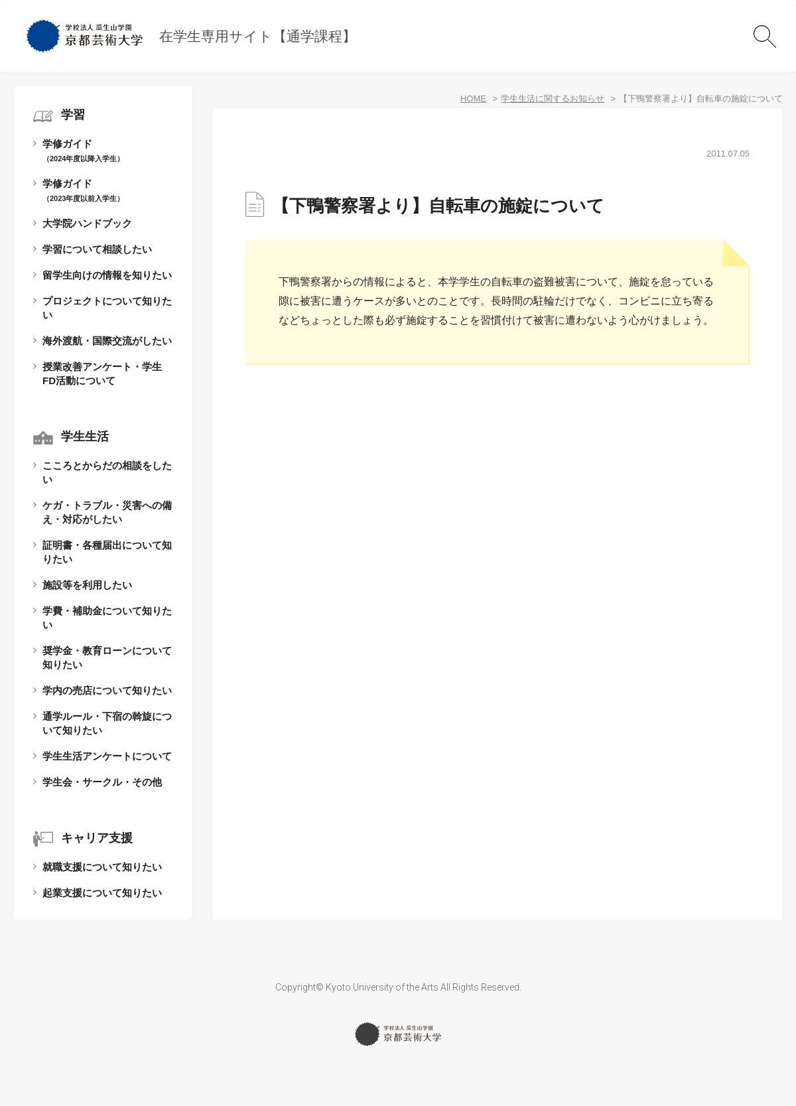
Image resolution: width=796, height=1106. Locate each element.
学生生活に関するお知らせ (552, 99)
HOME (473, 99)
